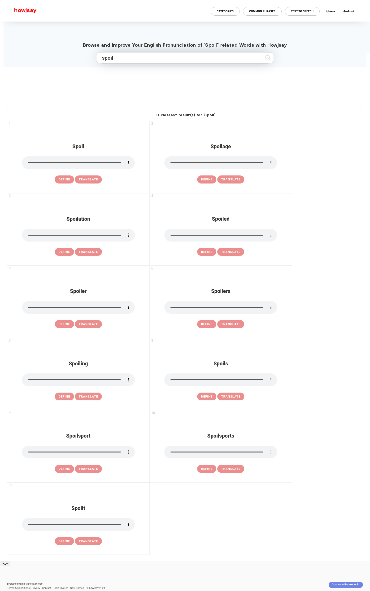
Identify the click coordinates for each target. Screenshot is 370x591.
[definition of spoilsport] (64, 469)
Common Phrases (262, 11)
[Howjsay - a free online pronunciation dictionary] (18, 11)
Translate (88, 179)
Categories (225, 11)
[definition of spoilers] (206, 324)
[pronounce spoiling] (78, 379)
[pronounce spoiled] (220, 235)
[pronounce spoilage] (220, 162)
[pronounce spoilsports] (220, 452)
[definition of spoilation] (64, 252)
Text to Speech (302, 11)
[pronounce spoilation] (78, 235)
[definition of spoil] (64, 179)
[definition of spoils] (206, 397)
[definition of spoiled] (206, 252)
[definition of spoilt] (64, 541)
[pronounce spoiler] (78, 307)
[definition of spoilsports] (206, 469)
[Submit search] (268, 57)
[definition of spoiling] (64, 397)
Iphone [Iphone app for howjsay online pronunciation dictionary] (330, 11)
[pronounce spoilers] (220, 307)
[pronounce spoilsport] (78, 452)
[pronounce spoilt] (78, 524)
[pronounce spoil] (78, 162)
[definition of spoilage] (206, 179)
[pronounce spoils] (220, 379)
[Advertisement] (185, 86)
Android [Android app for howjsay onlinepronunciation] (348, 11)
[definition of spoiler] (64, 324)
